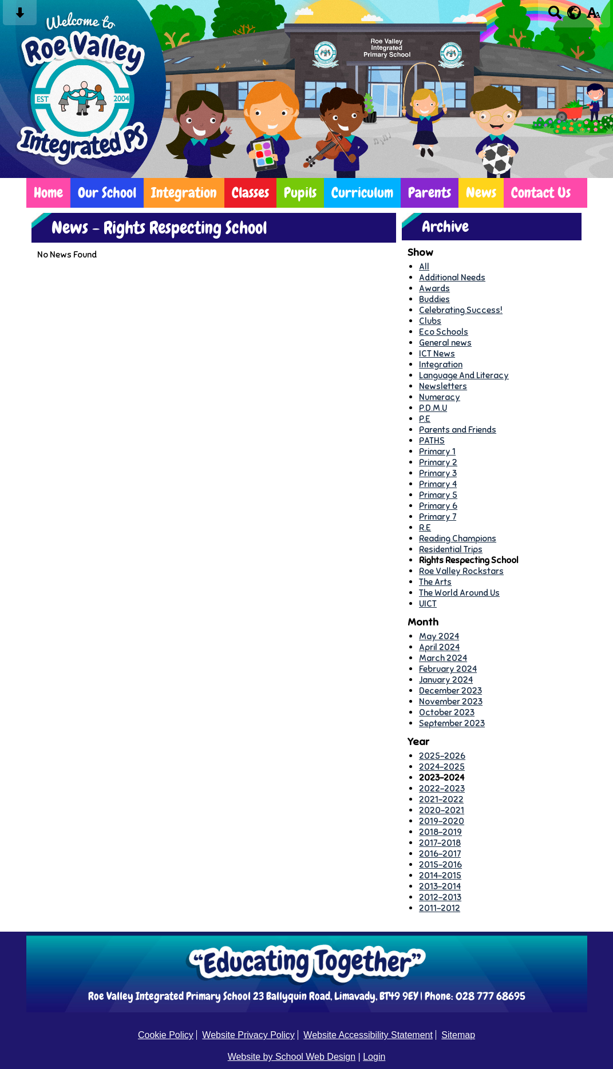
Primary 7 (437, 516)
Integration (184, 192)
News (481, 192)
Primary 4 (438, 483)
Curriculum (362, 192)
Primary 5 (438, 494)
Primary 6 (438, 505)
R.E (425, 527)
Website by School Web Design (292, 1057)
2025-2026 (442, 755)
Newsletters (443, 386)
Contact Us (541, 192)
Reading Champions (457, 538)
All (424, 266)
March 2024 (443, 657)
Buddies (434, 299)
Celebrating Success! (461, 309)
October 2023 (446, 712)
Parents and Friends (457, 429)
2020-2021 (441, 810)
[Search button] (555, 16)
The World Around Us (459, 592)
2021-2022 (441, 799)
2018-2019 (440, 831)
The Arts (435, 581)
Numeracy (439, 396)
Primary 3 (438, 473)
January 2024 (446, 679)
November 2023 (451, 701)
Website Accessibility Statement (368, 1035)
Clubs (430, 320)
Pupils (300, 192)
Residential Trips (451, 549)
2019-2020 (441, 820)
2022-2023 (442, 788)
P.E (424, 418)
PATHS (432, 440)
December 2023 (450, 690)
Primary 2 (438, 462)
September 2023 (452, 723)
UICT (428, 603)
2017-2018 (440, 842)
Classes (250, 192)
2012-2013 (440, 897)
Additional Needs (452, 277)
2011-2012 (439, 907)
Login (374, 1057)
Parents (429, 192)
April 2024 (439, 647)
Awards (434, 288)
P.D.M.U (433, 407)
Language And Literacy (464, 375)
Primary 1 (437, 451)
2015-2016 (440, 864)
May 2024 (439, 636)
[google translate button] (574, 12)
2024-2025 (442, 766)
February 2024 (448, 668)
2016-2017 (440, 853)
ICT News (437, 353)
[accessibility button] (593, 16)
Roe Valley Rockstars (461, 570)
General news (445, 342)
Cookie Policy (165, 1035)
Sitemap (458, 1035)
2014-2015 (440, 875)
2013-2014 (440, 886)
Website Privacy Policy (248, 1035)
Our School (107, 192)
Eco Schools (443, 331)
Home (48, 192)
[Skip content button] (19, 16)
